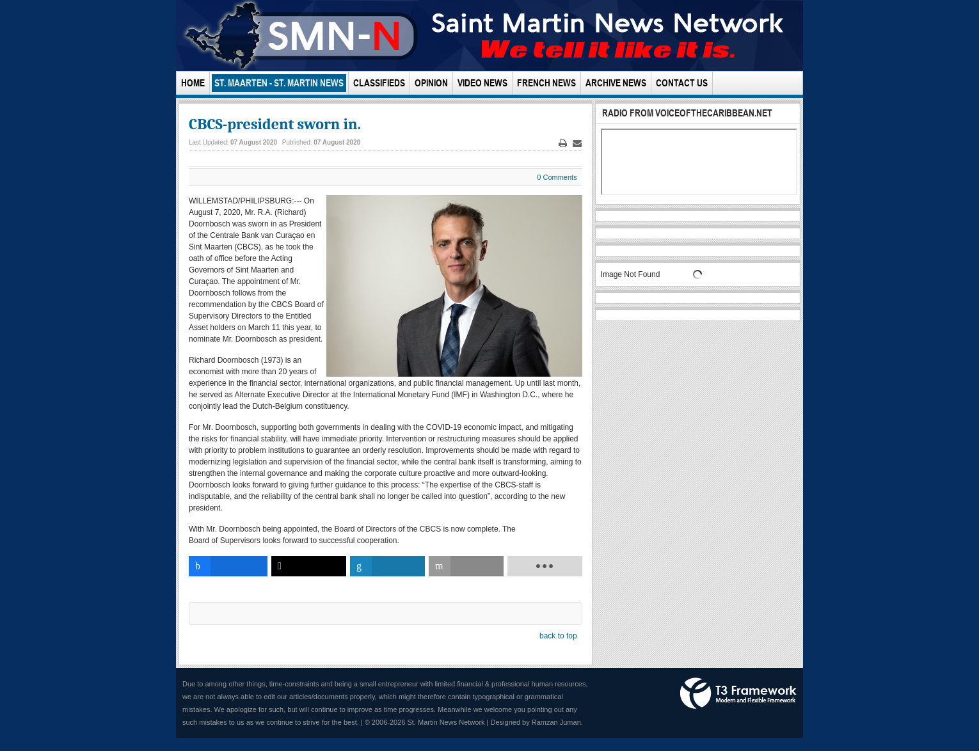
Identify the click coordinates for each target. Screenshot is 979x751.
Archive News (615, 82)
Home (193, 82)
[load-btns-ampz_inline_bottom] (544, 566)
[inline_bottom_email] (466, 566)
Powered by (738, 693)
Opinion (431, 82)
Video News (482, 82)
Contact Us (682, 82)
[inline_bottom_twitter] (308, 566)
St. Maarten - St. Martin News (279, 82)
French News (546, 82)
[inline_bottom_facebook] (228, 566)
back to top (558, 635)
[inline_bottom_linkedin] (387, 566)
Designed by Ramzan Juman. (537, 722)
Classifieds (379, 82)
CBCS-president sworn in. (275, 124)
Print (562, 143)
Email (577, 143)
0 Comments (557, 177)
